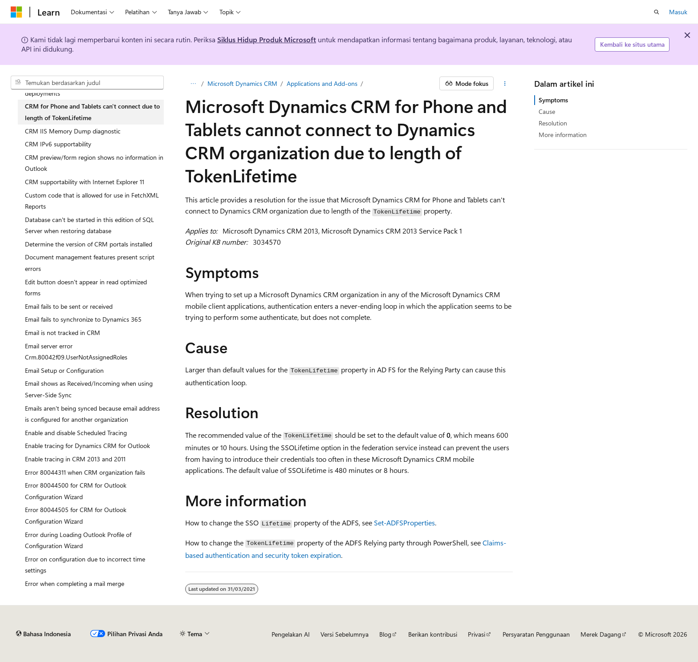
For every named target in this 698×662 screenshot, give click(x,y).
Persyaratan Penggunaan (536, 634)
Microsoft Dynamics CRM (242, 83)
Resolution (553, 123)
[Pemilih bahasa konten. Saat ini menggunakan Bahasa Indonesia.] (43, 634)
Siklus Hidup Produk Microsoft (266, 39)
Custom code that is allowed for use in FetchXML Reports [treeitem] (92, 201)
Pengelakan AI (291, 634)
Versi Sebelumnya (345, 634)
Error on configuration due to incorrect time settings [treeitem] (85, 565)
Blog (385, 634)
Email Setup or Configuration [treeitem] (64, 370)
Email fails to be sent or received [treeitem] (69, 306)
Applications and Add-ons (322, 83)
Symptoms (553, 100)
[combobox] (87, 83)
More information (563, 134)
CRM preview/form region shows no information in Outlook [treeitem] (94, 163)
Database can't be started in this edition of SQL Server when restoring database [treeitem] (89, 225)
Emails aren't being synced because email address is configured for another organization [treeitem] (92, 414)
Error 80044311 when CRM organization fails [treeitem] (85, 472)
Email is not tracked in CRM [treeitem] (62, 332)
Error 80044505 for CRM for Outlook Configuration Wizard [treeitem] (75, 515)
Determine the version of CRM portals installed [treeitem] (88, 244)
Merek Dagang (600, 634)
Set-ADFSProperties (404, 522)
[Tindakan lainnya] (505, 84)
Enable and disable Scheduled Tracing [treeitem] (76, 432)
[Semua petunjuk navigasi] (193, 84)
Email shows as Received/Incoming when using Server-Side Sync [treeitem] (89, 389)
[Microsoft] (16, 12)
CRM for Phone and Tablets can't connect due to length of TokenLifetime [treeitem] (92, 112)
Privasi (476, 634)
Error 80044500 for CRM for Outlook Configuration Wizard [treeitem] (75, 491)
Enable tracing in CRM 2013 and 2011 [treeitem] (75, 459)
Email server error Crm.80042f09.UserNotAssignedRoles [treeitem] (76, 352)
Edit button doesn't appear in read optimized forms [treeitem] (86, 288)
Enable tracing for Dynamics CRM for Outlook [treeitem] (87, 445)
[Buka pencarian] (657, 12)
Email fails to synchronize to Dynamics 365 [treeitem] (83, 319)
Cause (547, 111)
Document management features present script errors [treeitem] (89, 263)
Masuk (678, 12)
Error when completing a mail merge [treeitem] (74, 583)
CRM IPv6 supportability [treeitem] (58, 144)
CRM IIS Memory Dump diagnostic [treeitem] (73, 131)
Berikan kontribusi (432, 634)
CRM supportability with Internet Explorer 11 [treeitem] (84, 182)
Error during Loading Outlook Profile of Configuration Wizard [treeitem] (78, 540)
